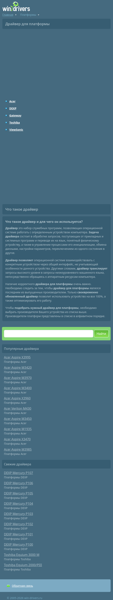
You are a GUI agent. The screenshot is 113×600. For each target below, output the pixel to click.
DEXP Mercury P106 (18, 483)
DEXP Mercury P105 (18, 493)
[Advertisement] (56, 61)
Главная (7, 15)
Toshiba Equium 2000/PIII (23, 565)
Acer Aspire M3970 (18, 378)
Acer (12, 101)
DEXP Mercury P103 (18, 514)
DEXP (12, 108)
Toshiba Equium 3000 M (21, 555)
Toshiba (14, 122)
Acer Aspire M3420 (18, 367)
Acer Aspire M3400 (18, 388)
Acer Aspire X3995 (17, 357)
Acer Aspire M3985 (18, 449)
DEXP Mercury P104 (18, 503)
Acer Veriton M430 (17, 408)
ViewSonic (16, 129)
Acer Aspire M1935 (18, 429)
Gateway (15, 115)
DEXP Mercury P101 (18, 534)
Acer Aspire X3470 (17, 439)
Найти (101, 333)
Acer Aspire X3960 (17, 398)
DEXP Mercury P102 (18, 524)
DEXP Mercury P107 (18, 473)
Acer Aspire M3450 (18, 419)
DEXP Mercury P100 (18, 544)
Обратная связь (22, 586)
